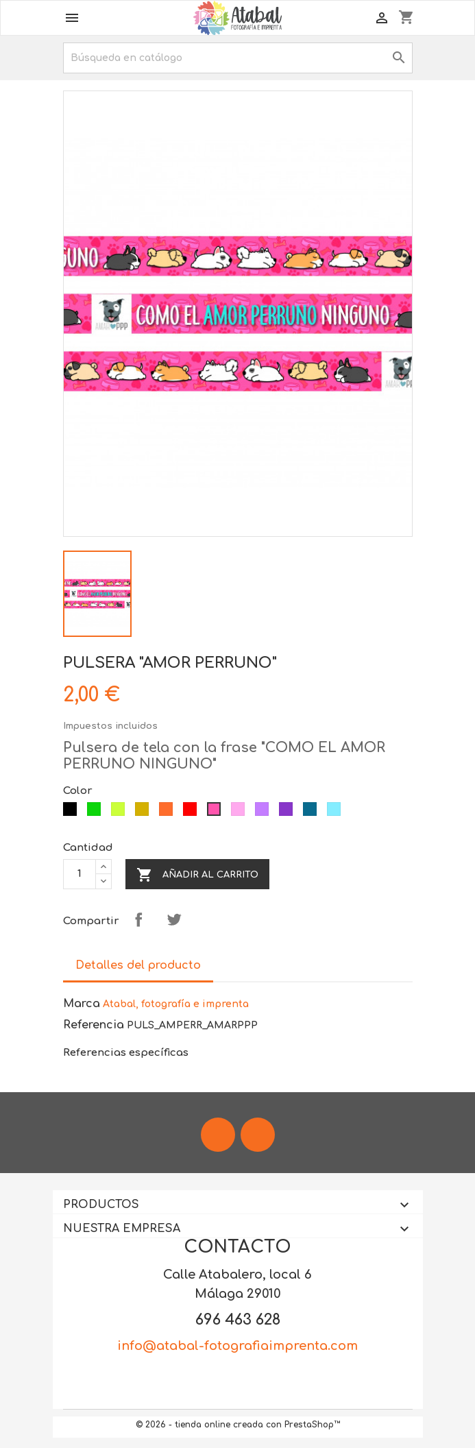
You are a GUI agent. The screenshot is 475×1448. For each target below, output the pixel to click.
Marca (81, 1004)
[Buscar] (238, 58)
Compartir (138, 919)
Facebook (218, 1135)
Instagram (258, 1135)
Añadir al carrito (197, 875)
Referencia (93, 1025)
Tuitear (174, 919)
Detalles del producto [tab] (138, 965)
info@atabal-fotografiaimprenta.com (237, 1346)
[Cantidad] (79, 874)
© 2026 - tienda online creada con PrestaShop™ (238, 1424)
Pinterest (209, 919)
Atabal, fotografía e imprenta (176, 1004)
